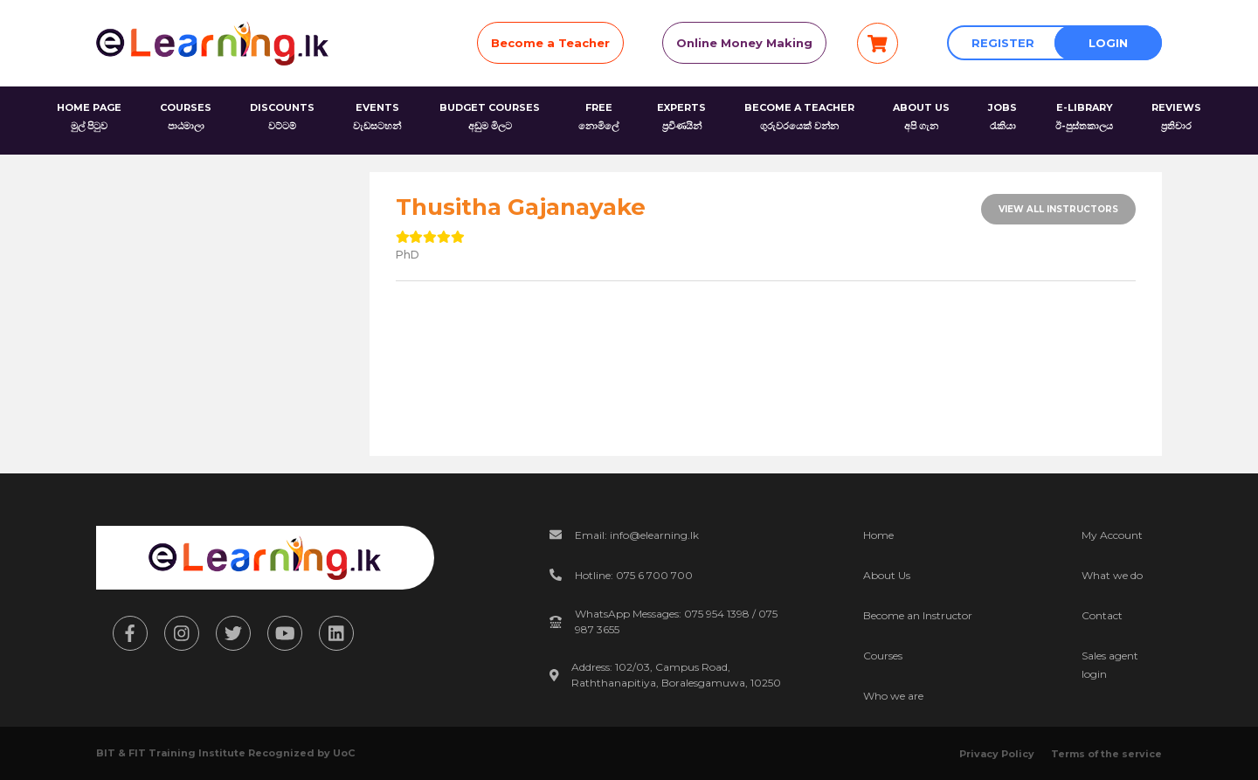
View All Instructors (1058, 209)
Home (878, 535)
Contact (1102, 615)
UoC (344, 753)
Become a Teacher (550, 43)
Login (1108, 43)
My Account (1112, 535)
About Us (886, 575)
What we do (1112, 575)
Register (1002, 43)
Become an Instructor (917, 615)
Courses (882, 655)
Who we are (893, 695)
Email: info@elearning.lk (637, 535)
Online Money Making (744, 43)
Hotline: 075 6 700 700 (634, 575)
